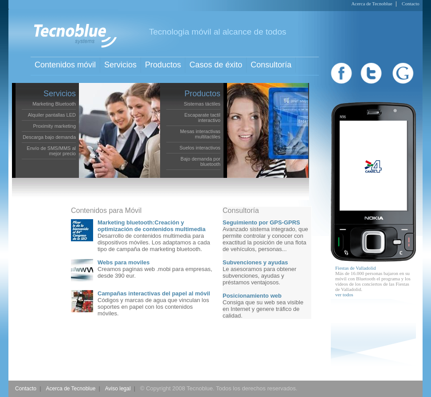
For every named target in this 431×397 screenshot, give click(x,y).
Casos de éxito (215, 64)
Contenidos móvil (65, 64)
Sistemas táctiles (202, 103)
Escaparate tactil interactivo (202, 117)
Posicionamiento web (252, 295)
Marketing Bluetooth (54, 103)
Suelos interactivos (200, 147)
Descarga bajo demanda (49, 137)
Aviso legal (118, 388)
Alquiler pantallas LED (52, 115)
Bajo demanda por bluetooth (200, 161)
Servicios (120, 64)
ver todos (344, 294)
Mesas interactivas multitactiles (200, 134)
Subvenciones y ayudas (255, 262)
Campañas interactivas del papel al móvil (154, 293)
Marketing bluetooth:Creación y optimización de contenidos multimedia (151, 225)
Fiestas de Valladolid (355, 268)
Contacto (410, 3)
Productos (163, 64)
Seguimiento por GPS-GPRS (261, 222)
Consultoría (271, 64)
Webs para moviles (124, 262)
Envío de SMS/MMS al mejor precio (51, 150)
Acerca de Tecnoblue (371, 3)
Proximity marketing (54, 126)
